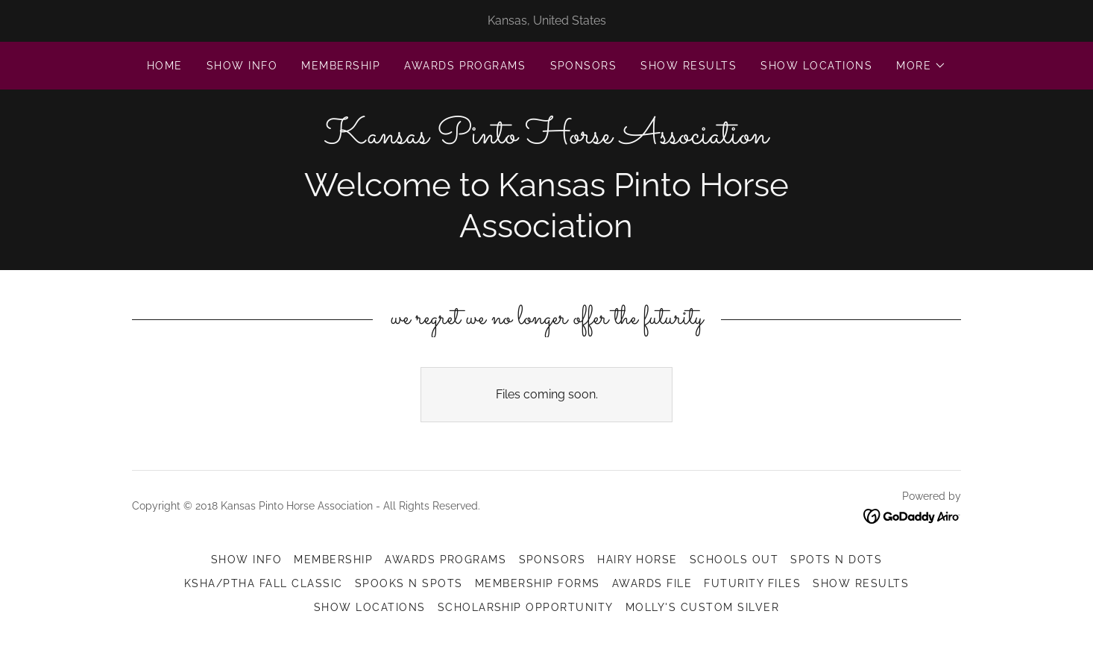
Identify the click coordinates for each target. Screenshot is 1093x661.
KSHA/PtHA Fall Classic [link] (263, 583)
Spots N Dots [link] (836, 560)
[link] (546, 139)
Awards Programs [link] (465, 66)
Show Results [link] (688, 66)
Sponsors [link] (583, 66)
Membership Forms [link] (537, 583)
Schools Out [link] (734, 560)
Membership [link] (340, 66)
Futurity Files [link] (752, 583)
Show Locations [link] (816, 66)
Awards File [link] (652, 583)
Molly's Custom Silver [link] (702, 607)
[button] (921, 66)
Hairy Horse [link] (637, 560)
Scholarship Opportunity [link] (526, 607)
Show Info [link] (242, 66)
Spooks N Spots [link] (409, 583)
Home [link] (165, 66)
